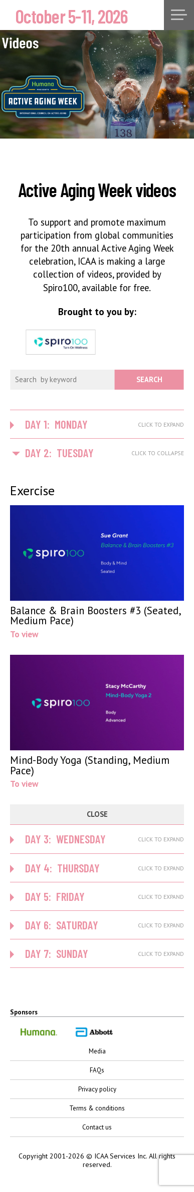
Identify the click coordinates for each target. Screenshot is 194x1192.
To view (97, 572)
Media (97, 1051)
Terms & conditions (97, 1108)
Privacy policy (97, 1089)
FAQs (97, 1070)
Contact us (97, 1127)
